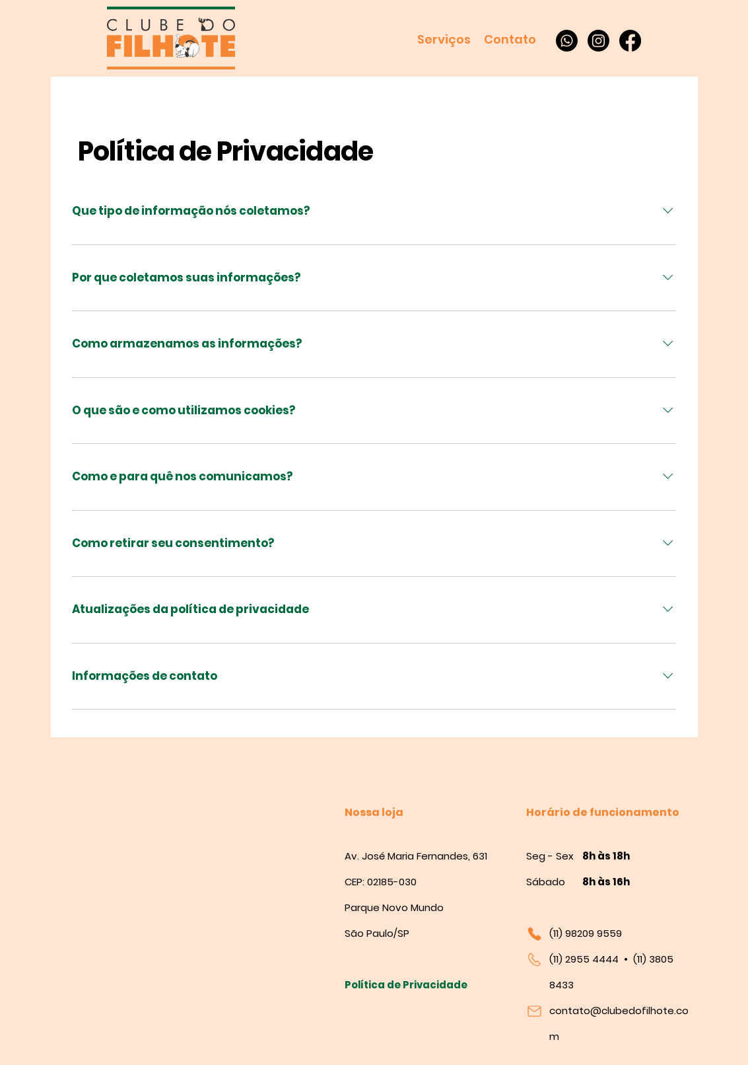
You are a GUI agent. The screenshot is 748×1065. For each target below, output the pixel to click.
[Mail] (537, 1011)
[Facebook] (630, 41)
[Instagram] (598, 41)
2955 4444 (592, 959)
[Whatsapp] (567, 41)
